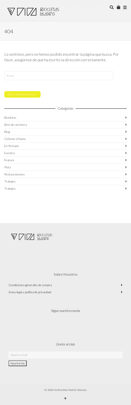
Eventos (9, 153)
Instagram (12, 323)
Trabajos (10, 181)
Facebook (21, 323)
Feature (9, 160)
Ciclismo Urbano (15, 139)
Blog (7, 131)
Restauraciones (14, 174)
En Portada (11, 146)
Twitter (30, 323)
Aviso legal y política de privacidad (30, 292)
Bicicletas (10, 117)
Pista (7, 167)
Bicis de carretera (15, 124)
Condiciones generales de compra (30, 285)
